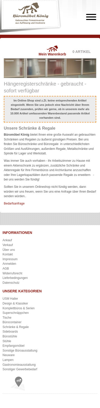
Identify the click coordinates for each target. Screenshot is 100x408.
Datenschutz (11, 282)
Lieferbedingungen (15, 278)
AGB (6, 268)
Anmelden (9, 264)
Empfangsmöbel (14, 346)
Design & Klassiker (15, 303)
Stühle (7, 341)
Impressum (10, 259)
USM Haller (10, 298)
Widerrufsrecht (12, 273)
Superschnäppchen (16, 313)
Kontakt (8, 254)
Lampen (8, 360)
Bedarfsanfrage (14, 203)
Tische (7, 317)
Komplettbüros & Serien (19, 308)
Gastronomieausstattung (19, 364)
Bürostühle (10, 336)
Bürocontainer (12, 322)
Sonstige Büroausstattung (20, 350)
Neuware (9, 355)
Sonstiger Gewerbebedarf (20, 369)
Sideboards (10, 331)
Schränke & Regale (16, 327)
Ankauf (7, 240)
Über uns (9, 250)
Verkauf (8, 245)
